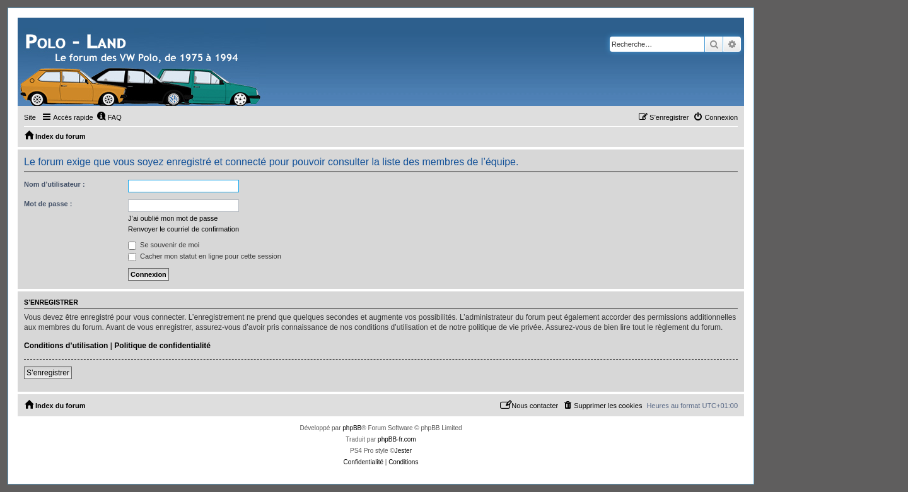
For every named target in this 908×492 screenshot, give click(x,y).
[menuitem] (109, 117)
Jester (403, 450)
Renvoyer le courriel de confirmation (183, 229)
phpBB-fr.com (397, 439)
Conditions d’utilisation (66, 345)
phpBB (351, 428)
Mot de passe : (48, 204)
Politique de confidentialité (162, 345)
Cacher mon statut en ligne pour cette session (204, 256)
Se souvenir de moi (163, 245)
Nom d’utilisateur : (54, 184)
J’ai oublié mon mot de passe (173, 218)
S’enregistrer (47, 372)
